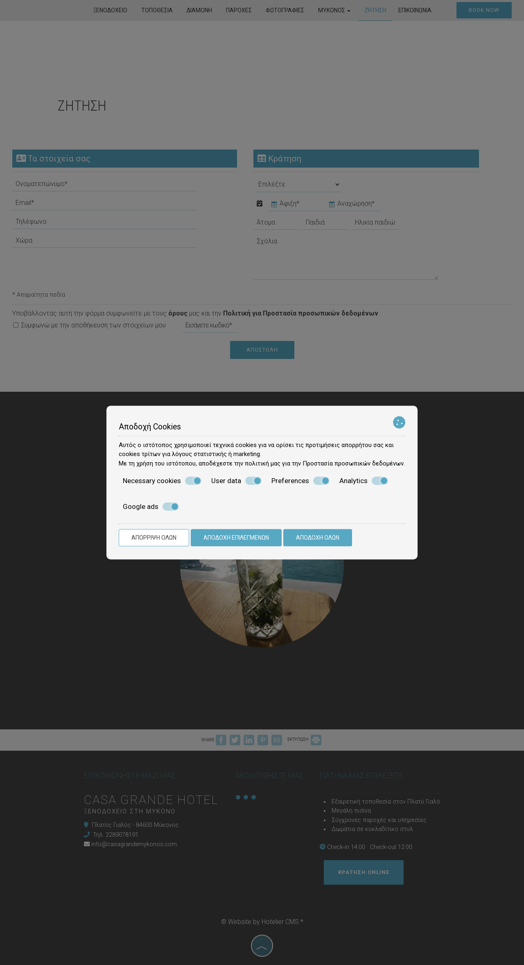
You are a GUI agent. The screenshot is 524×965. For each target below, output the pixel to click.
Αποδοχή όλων (317, 537)
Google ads (151, 506)
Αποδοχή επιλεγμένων (236, 537)
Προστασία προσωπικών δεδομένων (353, 463)
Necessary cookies (162, 481)
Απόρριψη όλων (153, 537)
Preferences (300, 481)
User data (236, 481)
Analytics (363, 481)
